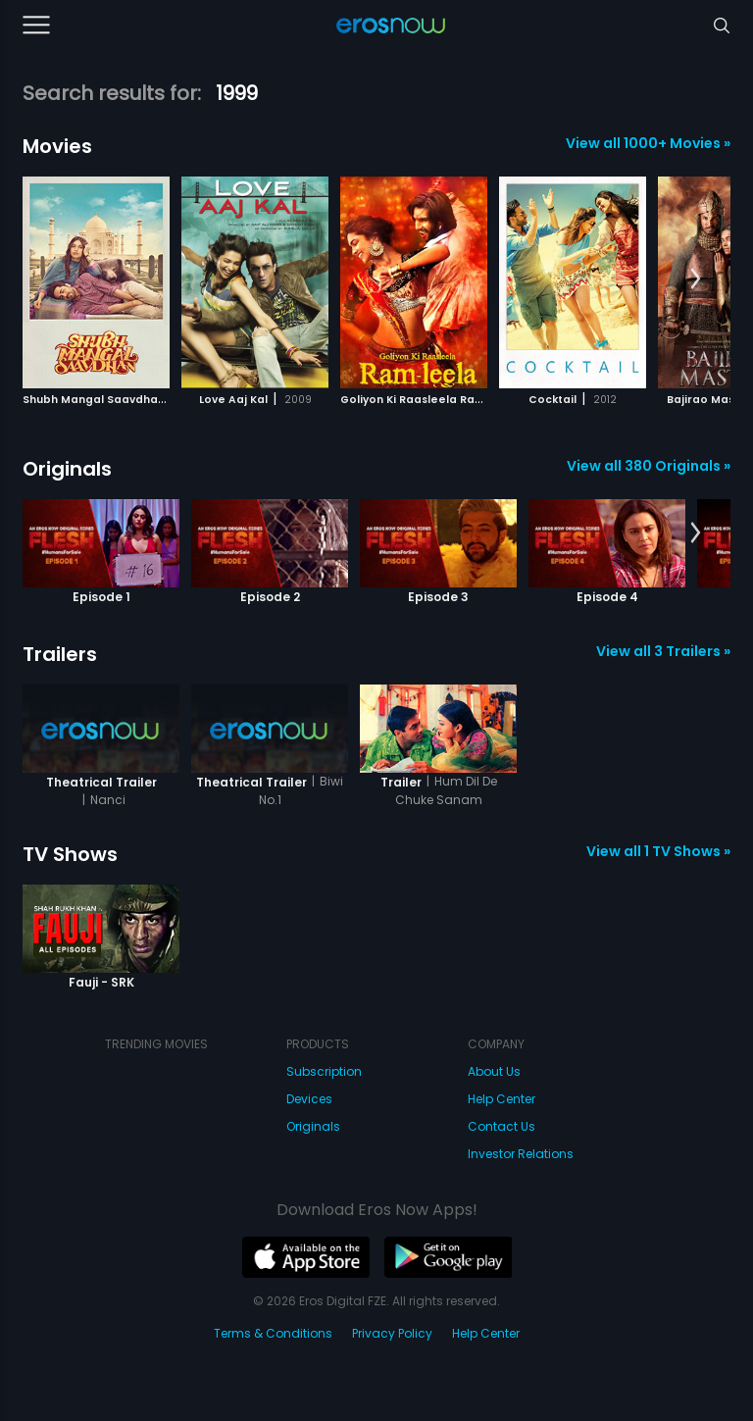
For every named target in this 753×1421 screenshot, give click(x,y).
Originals (67, 468)
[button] (695, 279)
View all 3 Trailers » (663, 651)
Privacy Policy (392, 1333)
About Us (494, 1071)
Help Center (501, 1099)
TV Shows (70, 854)
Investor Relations (521, 1153)
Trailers (60, 654)
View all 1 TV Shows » (658, 851)
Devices (309, 1099)
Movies (57, 146)
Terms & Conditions (273, 1333)
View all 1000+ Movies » (648, 143)
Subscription (324, 1071)
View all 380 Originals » (648, 466)
